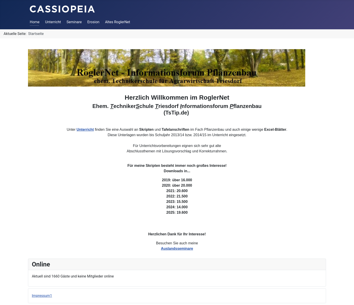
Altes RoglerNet (117, 22)
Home (35, 22)
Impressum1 (42, 296)
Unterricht (53, 22)
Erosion (93, 22)
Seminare (74, 22)
